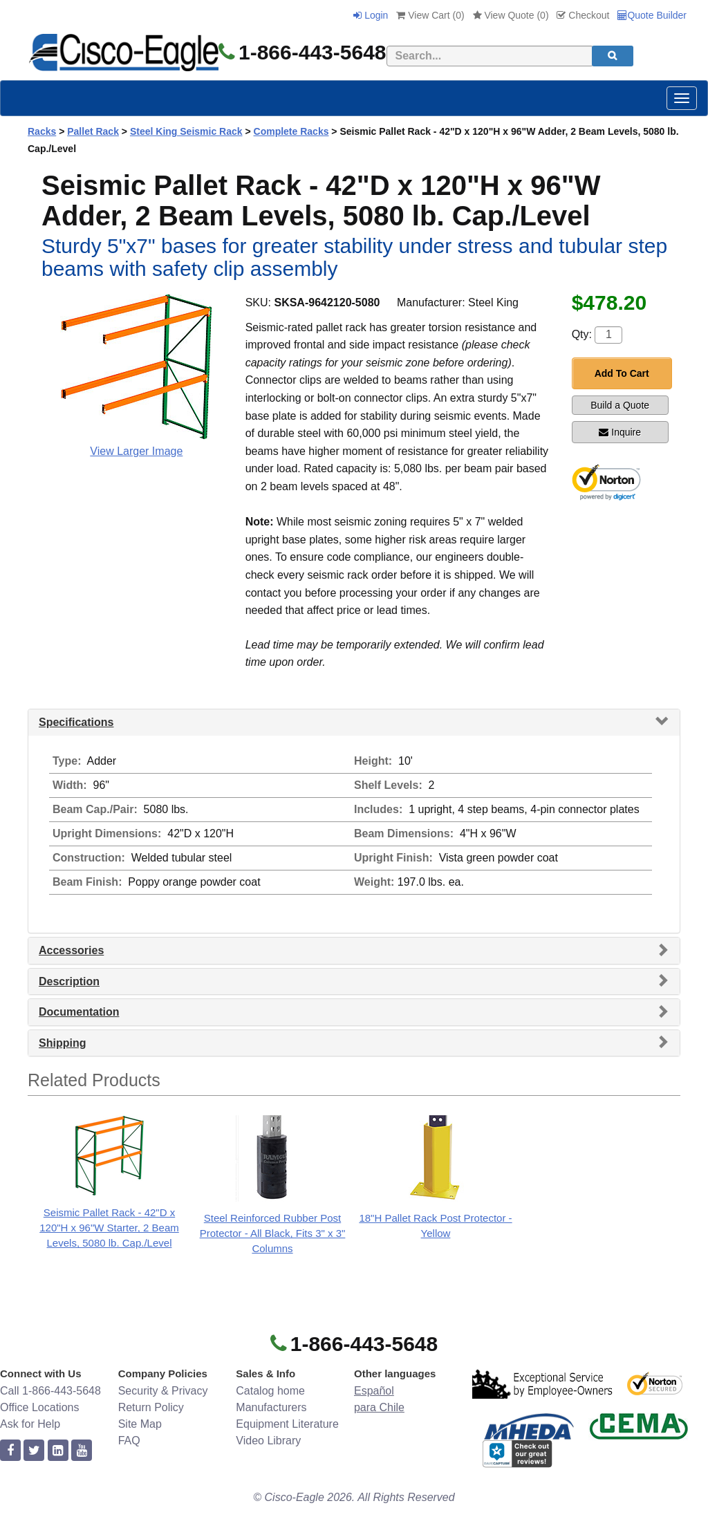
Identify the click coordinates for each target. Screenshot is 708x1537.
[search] (612, 56)
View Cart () (430, 15)
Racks (42, 131)
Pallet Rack (93, 131)
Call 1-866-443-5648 (50, 1391)
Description (69, 981)
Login (370, 15)
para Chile (379, 1407)
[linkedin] (58, 1451)
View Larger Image (136, 451)
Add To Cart (622, 373)
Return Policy (151, 1407)
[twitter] (34, 1451)
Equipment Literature (287, 1424)
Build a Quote (619, 405)
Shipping (62, 1043)
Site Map (140, 1424)
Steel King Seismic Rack (186, 131)
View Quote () (511, 15)
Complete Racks (291, 131)
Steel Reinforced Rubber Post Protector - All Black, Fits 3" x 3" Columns (273, 1233)
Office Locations (39, 1407)
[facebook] (10, 1451)
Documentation (79, 1012)
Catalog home (270, 1391)
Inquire (620, 432)
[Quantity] (608, 335)
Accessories (71, 950)
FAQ (129, 1440)
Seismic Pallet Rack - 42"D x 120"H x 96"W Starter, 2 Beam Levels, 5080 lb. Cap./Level (109, 1228)
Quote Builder (652, 15)
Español (374, 1391)
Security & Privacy (163, 1391)
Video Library (268, 1440)
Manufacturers (271, 1407)
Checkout (583, 15)
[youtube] (81, 1451)
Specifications (76, 722)
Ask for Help (30, 1424)
